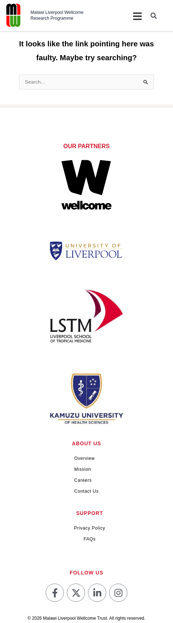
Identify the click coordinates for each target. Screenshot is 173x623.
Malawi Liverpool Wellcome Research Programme (57, 15)
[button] (153, 15)
